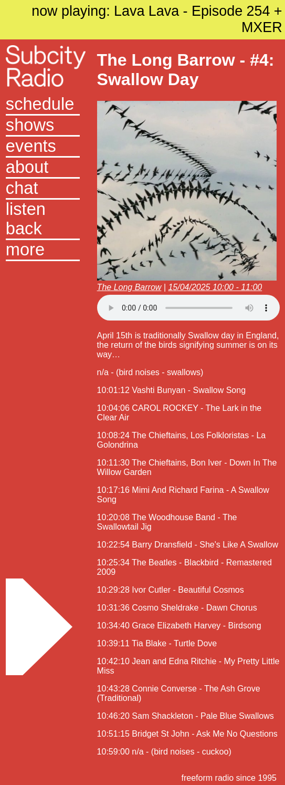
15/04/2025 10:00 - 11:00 (215, 287)
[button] (43, 250)
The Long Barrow (129, 287)
